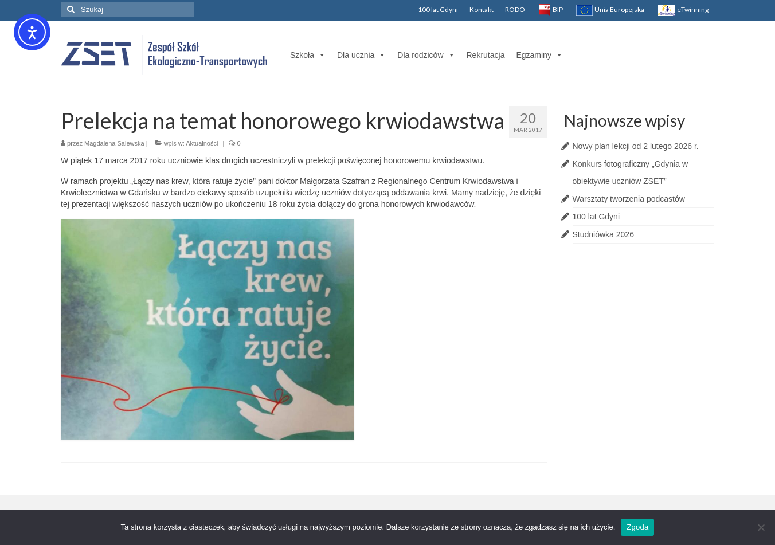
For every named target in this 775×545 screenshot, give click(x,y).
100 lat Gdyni (596, 216)
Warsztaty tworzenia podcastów (629, 198)
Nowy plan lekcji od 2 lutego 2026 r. (636, 146)
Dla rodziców (426, 55)
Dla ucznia (361, 55)
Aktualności (202, 143)
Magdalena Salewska (114, 143)
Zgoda (637, 527)
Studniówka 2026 (603, 234)
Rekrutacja (486, 55)
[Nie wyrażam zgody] (760, 527)
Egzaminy (539, 55)
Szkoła (308, 55)
